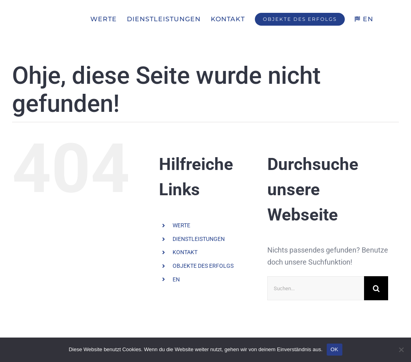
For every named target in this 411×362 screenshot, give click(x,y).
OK (334, 349)
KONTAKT (185, 252)
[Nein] (401, 350)
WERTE (181, 225)
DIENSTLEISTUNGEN (199, 239)
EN (176, 279)
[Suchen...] (315, 289)
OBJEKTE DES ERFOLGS (203, 266)
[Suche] (376, 289)
